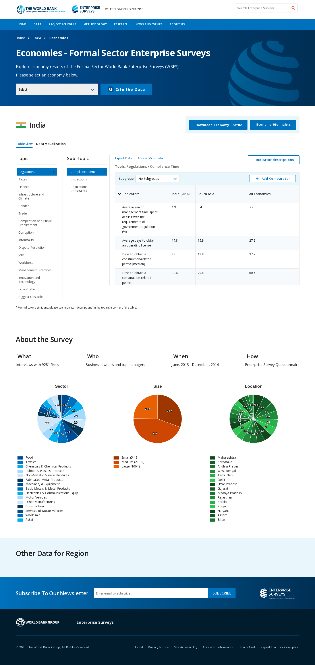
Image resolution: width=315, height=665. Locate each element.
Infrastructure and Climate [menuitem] (31, 196)
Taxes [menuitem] (22, 179)
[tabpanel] (158, 225)
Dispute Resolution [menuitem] (32, 247)
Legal (139, 647)
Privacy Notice (158, 647)
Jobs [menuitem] (21, 255)
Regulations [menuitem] (26, 172)
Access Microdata (150, 158)
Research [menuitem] (121, 24)
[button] (157, 178)
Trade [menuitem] (22, 213)
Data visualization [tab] (51, 144)
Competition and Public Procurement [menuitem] (35, 223)
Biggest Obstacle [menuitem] (30, 297)
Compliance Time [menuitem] (83, 172)
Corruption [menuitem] (26, 232)
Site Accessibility (185, 647)
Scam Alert (247, 647)
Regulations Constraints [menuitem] (79, 189)
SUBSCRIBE (222, 593)
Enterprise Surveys (95, 622)
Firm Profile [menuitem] (26, 289)
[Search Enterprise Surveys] (266, 8)
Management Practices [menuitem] (35, 270)
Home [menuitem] (21, 24)
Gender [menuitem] (23, 206)
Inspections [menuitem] (79, 179)
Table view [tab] (24, 144)
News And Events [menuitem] (148, 24)
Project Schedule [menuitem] (62, 24)
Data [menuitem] (37, 24)
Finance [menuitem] (23, 187)
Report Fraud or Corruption (280, 647)
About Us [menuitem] (177, 24)
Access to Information (218, 647)
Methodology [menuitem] (95, 24)
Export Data (123, 158)
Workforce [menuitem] (25, 262)
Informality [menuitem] (26, 240)
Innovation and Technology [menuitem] (29, 280)
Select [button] (23, 89)
